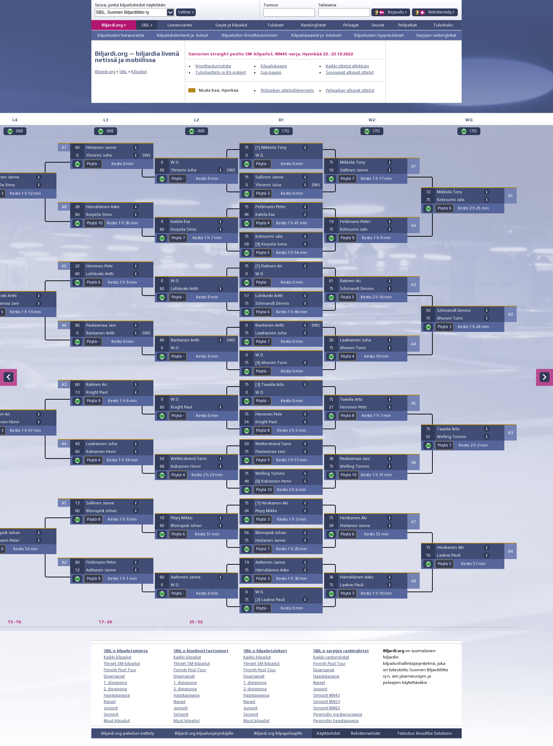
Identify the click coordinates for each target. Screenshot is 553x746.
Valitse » (186, 12)
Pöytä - (93, 164)
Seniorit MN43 (326, 695)
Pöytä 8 (93, 519)
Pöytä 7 (178, 238)
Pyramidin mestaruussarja (337, 714)
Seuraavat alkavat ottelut (350, 72)
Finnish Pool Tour (120, 670)
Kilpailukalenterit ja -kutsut (182, 35)
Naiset (110, 701)
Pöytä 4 (93, 460)
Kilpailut (139, 71)
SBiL (123, 71)
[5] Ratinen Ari (268, 266)
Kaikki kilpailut (117, 657)
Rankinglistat (313, 25)
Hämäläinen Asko (103, 207)
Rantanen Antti (100, 333)
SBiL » (146, 25)
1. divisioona (115, 682)
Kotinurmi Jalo (269, 236)
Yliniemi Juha (99, 155)
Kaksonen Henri (101, 451)
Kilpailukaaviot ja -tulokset (316, 35)
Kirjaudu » (397, 12)
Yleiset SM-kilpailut (122, 663)
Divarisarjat (114, 676)
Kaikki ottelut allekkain (347, 66)
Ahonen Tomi (353, 348)
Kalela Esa (180, 221)
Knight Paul (97, 392)
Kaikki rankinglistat (331, 657)
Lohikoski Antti (100, 274)
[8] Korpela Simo (271, 244)
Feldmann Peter (101, 562)
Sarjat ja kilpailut (231, 25)
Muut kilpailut (117, 720)
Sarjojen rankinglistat (436, 35)
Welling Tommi (270, 473)
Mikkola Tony (352, 162)
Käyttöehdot (328, 733)
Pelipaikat (407, 25)
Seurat (377, 25)
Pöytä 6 (93, 282)
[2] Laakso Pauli (270, 600)
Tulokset (275, 25)
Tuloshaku (443, 25)
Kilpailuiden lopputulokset (379, 35)
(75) (285, 131)
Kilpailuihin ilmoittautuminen (250, 35)
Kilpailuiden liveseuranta (120, 35)
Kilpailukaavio (274, 66)
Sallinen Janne (100, 503)
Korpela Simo (99, 214)
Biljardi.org (105, 71)
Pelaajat (351, 25)
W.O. (175, 162)
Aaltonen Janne (101, 570)
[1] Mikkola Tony (270, 147)
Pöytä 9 (93, 401)
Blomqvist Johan (101, 511)
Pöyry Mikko (182, 518)
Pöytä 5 (262, 252)
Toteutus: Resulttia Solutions (424, 733)
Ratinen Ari (96, 384)
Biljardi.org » (114, 25)
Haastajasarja (117, 695)
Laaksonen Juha (101, 444)
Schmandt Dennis (272, 303)
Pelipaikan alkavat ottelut (350, 90)
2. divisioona (115, 689)
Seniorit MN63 (326, 708)
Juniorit (111, 708)
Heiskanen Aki (353, 518)
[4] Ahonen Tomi (271, 362)
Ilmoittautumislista (213, 66)
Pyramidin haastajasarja (336, 720)
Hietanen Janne (101, 147)
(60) (19, 131)
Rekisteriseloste (366, 733)
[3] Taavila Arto (269, 384)
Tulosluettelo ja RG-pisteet (220, 72)
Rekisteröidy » (441, 12)
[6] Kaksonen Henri (273, 481)
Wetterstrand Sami (189, 458)
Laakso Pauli (352, 585)
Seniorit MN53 (326, 701)
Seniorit (111, 714)
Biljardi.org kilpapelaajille (278, 733)
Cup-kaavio (271, 72)
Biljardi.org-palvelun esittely (127, 733)
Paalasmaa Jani (101, 325)
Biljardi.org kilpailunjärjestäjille (204, 733)
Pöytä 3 (262, 193)
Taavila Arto (351, 399)
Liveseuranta (180, 25)
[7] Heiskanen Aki (271, 503)
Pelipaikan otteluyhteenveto (287, 90)
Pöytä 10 (94, 223)
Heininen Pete (99, 266)
